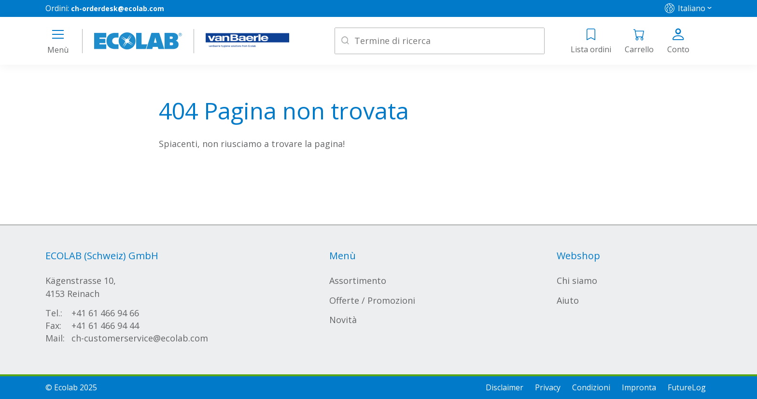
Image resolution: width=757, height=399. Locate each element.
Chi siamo (577, 280)
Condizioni (591, 387)
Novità (343, 319)
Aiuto (568, 300)
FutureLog (687, 387)
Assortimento (357, 280)
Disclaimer (504, 387)
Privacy (548, 387)
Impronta (639, 387)
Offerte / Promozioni (372, 300)
